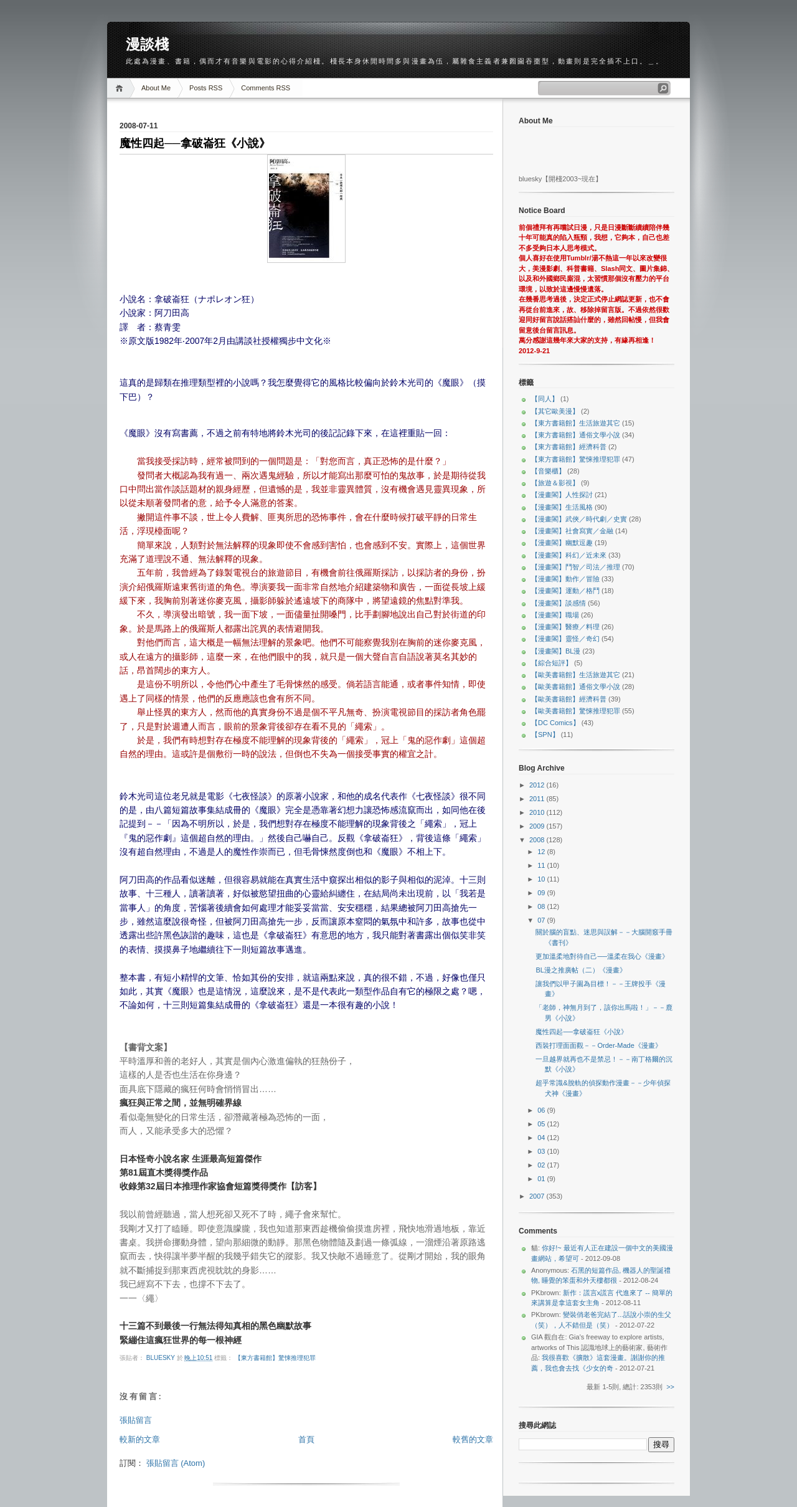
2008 (538, 840)
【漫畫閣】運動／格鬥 (565, 590)
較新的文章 (140, 1439)
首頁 (306, 1439)
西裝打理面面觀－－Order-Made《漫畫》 (598, 1045)
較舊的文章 (473, 1439)
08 (542, 906)
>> (670, 1387)
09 (542, 892)
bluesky (161, 1357)
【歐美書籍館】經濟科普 (568, 699)
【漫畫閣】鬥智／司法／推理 (575, 567)
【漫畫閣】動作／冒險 (565, 578)
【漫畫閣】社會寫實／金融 (572, 531)
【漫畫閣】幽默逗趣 (562, 542)
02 (542, 1165)
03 (542, 1151)
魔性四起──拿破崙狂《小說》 (581, 1031)
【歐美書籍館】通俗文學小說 (575, 686)
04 (542, 1137)
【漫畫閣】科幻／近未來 (568, 555)
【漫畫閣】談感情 (558, 603)
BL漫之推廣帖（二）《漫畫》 (580, 970)
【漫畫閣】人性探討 (562, 494)
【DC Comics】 (555, 722)
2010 (538, 812)
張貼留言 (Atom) (175, 1463)
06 (542, 1110)
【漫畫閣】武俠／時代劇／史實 (579, 519)
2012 (538, 785)
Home (121, 88)
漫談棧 (147, 44)
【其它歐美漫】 (555, 411)
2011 (538, 798)
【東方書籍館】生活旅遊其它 (575, 423)
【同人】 (545, 398)
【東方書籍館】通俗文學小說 (575, 435)
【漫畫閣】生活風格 (562, 507)
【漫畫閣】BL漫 (555, 651)
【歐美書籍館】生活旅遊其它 (575, 674)
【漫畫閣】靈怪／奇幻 (565, 638)
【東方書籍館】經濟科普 (568, 446)
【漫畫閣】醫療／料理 (565, 626)
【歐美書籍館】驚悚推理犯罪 (575, 711)
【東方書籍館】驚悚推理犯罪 (275, 1357)
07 (542, 920)
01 (542, 1178)
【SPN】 (545, 734)
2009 (538, 826)
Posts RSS (205, 88)
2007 (538, 1196)
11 (542, 865)
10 (542, 879)
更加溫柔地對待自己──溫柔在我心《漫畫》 (602, 956)
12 (542, 851)
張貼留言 (136, 1420)
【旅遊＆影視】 (555, 483)
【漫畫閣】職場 (555, 615)
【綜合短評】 (551, 663)
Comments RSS (265, 88)
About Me (156, 88)
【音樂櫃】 (548, 471)
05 (542, 1124)
